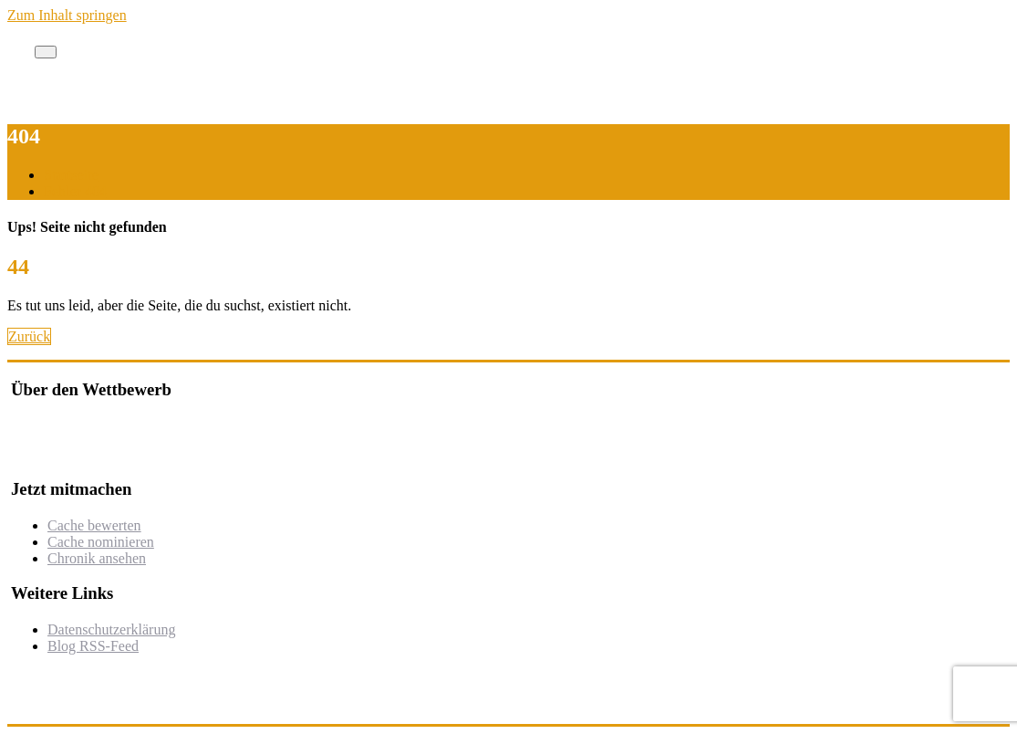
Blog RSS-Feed (93, 646)
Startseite (71, 175)
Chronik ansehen (96, 558)
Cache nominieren (100, 542)
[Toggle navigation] (46, 52)
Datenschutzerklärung (111, 629)
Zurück (29, 336)
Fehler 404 (75, 191)
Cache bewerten (94, 525)
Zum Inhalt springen (67, 15)
